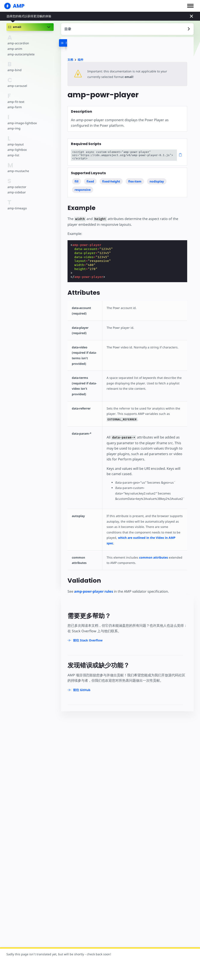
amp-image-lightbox (21, 123)
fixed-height (111, 181)
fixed (90, 181)
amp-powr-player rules (93, 585)
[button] (190, 6)
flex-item (134, 181)
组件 (80, 60)
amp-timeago (16, 208)
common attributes (151, 552)
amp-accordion (18, 43)
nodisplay (157, 181)
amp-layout (15, 144)
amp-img (13, 128)
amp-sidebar (16, 192)
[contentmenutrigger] (127, 29)
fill (76, 181)
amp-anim (14, 49)
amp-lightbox (16, 150)
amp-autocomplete (20, 54)
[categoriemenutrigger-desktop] (68, 43)
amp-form (14, 107)
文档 (70, 60)
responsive (83, 190)
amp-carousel (16, 86)
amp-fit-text (15, 102)
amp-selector (16, 187)
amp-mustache (18, 171)
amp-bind (14, 70)
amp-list (13, 155)
